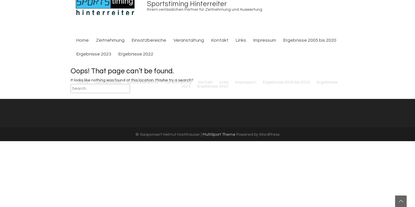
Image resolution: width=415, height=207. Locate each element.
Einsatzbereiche (149, 40)
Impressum (264, 40)
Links (241, 40)
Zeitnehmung (110, 40)
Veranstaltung (188, 40)
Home (82, 40)
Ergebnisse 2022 (212, 53)
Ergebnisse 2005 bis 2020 (309, 40)
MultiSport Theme (219, 135)
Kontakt (220, 40)
